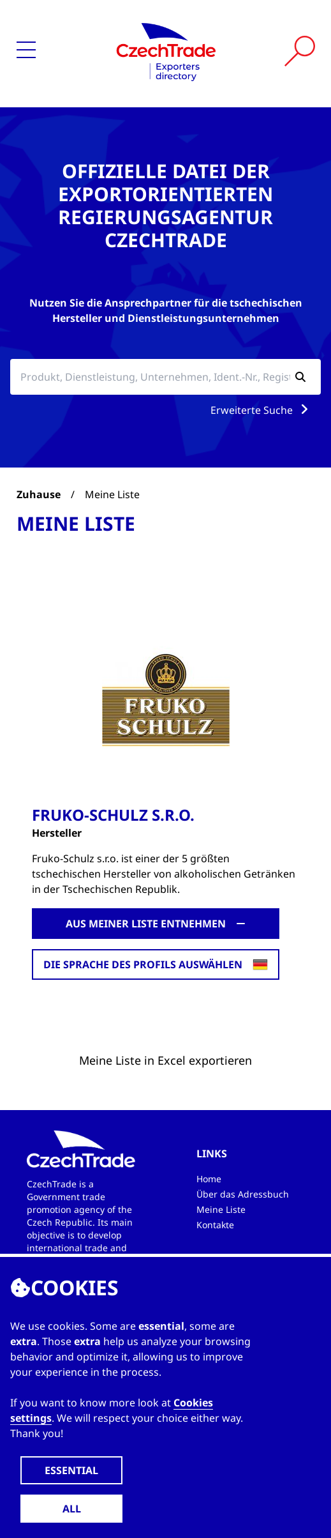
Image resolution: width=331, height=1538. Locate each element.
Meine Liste (221, 1209)
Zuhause (39, 494)
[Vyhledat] (299, 51)
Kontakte (215, 1225)
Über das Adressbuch (242, 1194)
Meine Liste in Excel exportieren (165, 1060)
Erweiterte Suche (261, 410)
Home (208, 1179)
